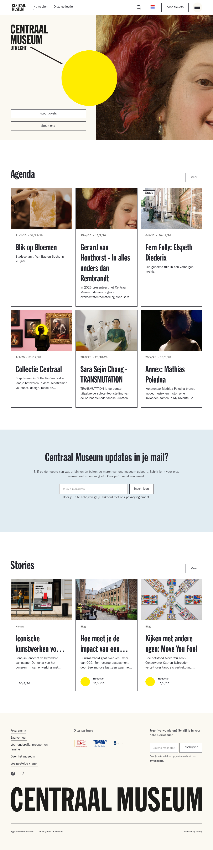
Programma (18, 731)
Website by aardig (193, 832)
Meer (194, 177)
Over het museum (23, 757)
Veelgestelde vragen (24, 764)
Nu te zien (40, 7)
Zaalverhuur (19, 738)
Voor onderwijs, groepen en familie (29, 747)
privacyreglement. (138, 497)
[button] (152, 7)
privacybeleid (156, 761)
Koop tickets (175, 7)
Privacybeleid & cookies (51, 832)
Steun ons (48, 126)
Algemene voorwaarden (22, 832)
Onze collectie (63, 7)
